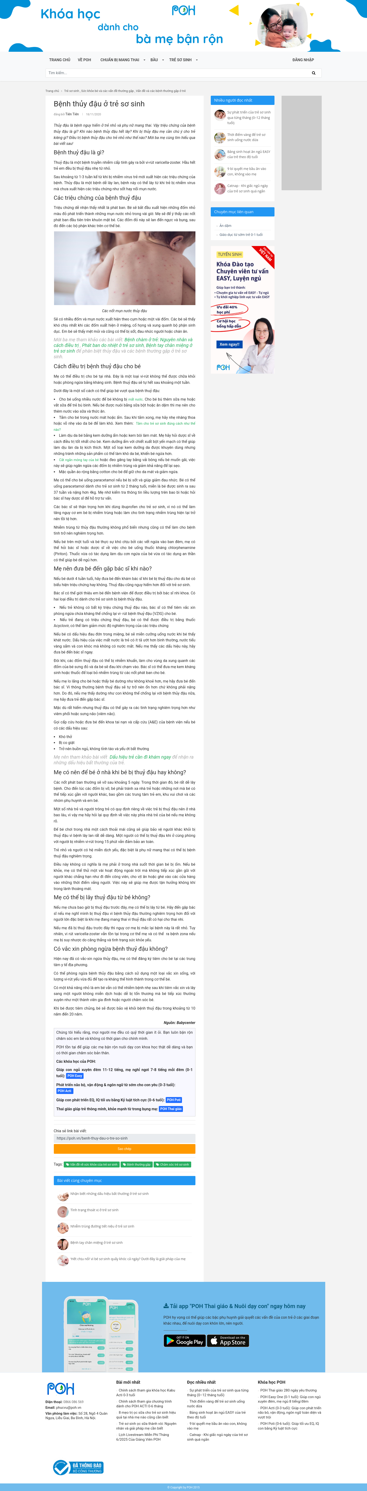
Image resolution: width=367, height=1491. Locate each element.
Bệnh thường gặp (136, 1164)
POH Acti (65, 1090)
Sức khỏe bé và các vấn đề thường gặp (107, 91)
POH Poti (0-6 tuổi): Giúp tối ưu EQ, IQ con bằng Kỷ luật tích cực (288, 1425)
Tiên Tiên (71, 114)
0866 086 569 (74, 1401)
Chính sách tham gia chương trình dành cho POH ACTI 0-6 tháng (144, 1403)
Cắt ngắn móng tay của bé (82, 459)
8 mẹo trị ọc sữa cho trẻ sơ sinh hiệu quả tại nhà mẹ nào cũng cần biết (146, 1414)
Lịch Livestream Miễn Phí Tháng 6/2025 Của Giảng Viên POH (142, 1436)
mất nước (135, 398)
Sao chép (142, 1146)
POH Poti (174, 1099)
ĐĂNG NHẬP (303, 60)
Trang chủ (59, 60)
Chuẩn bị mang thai (120, 60)
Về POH (84, 60)
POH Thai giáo (170, 1108)
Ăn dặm (225, 226)
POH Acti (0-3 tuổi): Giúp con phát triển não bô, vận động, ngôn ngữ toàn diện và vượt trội (289, 1412)
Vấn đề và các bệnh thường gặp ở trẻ (161, 91)
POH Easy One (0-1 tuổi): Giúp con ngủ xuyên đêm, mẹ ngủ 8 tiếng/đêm (289, 1398)
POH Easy (74, 1075)
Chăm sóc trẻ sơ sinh (172, 1164)
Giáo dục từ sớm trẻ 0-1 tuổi (239, 238)
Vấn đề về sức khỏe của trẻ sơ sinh (91, 1164)
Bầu (154, 60)
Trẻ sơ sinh (180, 60)
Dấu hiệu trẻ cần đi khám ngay (140, 756)
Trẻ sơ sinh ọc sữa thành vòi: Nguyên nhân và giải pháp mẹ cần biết (146, 1425)
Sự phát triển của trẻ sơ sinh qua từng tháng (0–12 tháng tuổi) (218, 1391)
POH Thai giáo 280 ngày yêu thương (287, 1389)
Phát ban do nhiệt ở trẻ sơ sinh (113, 344)
